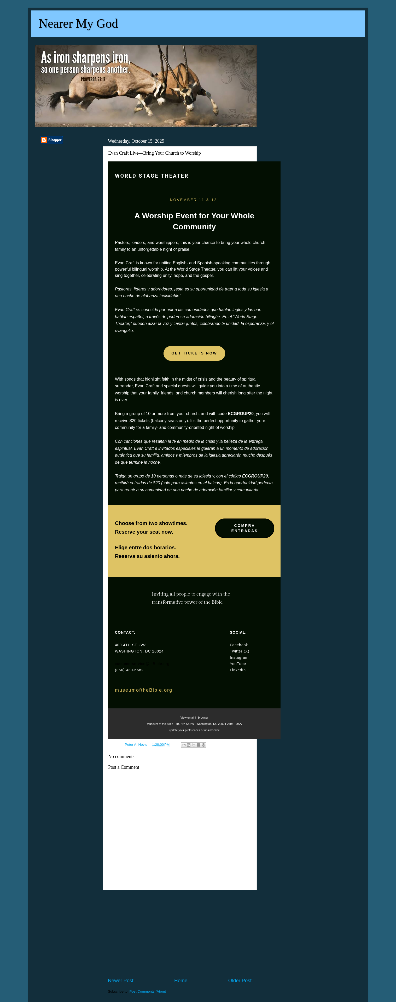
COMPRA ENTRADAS (244, 528)
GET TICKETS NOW (194, 353)
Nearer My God (78, 23)
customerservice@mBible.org (142, 664)
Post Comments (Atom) (148, 991)
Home (180, 980)
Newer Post (120, 980)
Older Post (240, 980)
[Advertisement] (180, 933)
